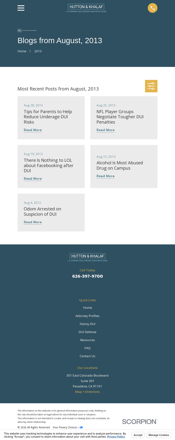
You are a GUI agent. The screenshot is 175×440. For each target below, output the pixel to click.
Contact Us (87, 356)
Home (87, 307)
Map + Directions (87, 392)
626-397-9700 (87, 276)
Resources (87, 340)
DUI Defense (87, 332)
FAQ (87, 348)
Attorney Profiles (87, 316)
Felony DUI (87, 324)
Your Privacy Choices (67, 427)
